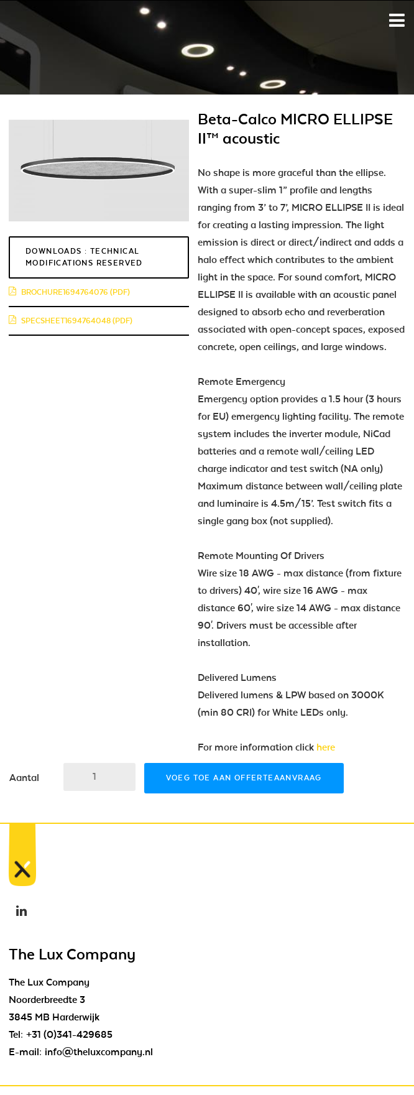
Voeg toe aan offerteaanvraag (244, 778)
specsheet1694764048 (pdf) (70, 320)
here (325, 747)
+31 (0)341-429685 (69, 1034)
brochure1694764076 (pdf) (69, 292)
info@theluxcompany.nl (99, 1052)
